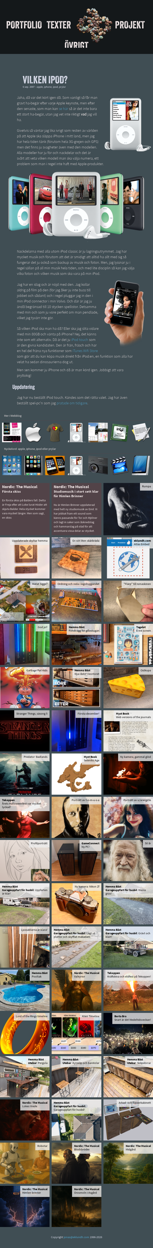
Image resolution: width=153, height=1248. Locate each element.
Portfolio (24, 24)
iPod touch (79, 340)
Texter (59, 24)
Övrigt (76, 45)
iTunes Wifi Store (85, 351)
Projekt (130, 24)
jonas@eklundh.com (76, 1237)
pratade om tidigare (72, 403)
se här (63, 109)
